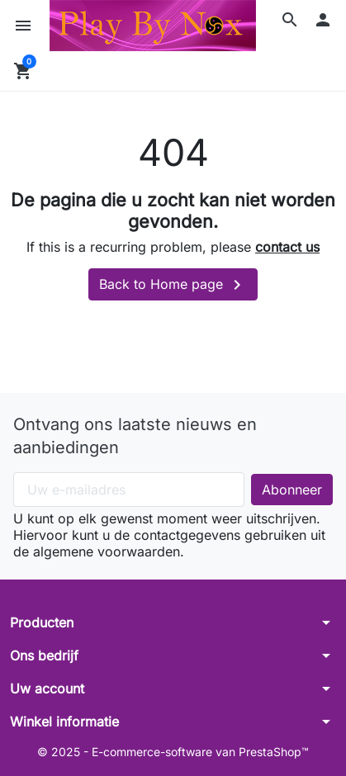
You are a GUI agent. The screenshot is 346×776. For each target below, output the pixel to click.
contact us (287, 247)
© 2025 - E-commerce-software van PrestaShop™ (173, 752)
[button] (290, 20)
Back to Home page (173, 285)
